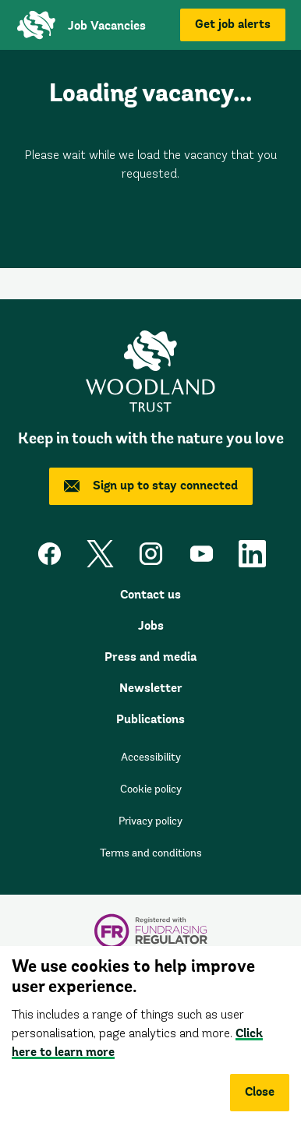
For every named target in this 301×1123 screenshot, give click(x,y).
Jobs (151, 626)
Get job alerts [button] (233, 25)
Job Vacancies (107, 26)
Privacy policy (150, 822)
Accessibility (151, 758)
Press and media (150, 658)
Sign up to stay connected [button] (151, 486)
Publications (150, 720)
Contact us (150, 595)
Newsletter (150, 689)
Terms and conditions (151, 854)
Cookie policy (151, 790)
